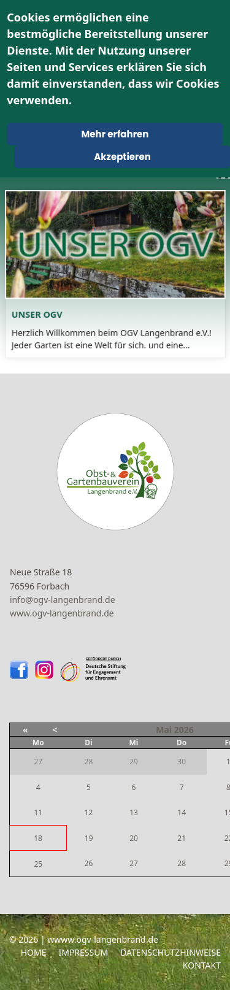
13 (133, 812)
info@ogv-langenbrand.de (62, 599)
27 (133, 863)
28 (181, 863)
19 (89, 838)
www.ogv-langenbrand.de (62, 613)
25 (38, 864)
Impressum (83, 952)
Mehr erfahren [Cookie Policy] (115, 134)
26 (89, 863)
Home (34, 952)
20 (133, 838)
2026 (184, 729)
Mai (164, 729)
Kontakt (202, 965)
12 (89, 812)
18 (38, 838)
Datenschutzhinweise (170, 952)
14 (181, 812)
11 (38, 812)
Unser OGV (42, 311)
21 (181, 838)
